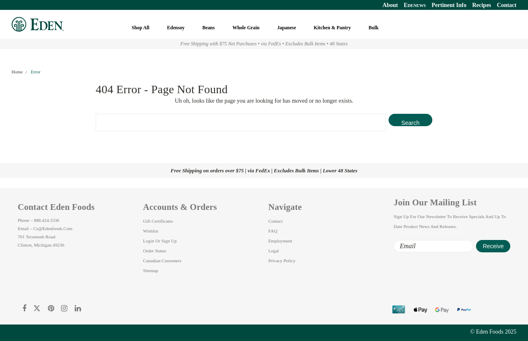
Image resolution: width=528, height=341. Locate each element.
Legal (274, 250)
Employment (280, 240)
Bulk (374, 28)
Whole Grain (246, 28)
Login (148, 240)
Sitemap (150, 270)
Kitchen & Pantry (333, 28)
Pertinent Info (448, 5)
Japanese (287, 28)
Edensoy (176, 28)
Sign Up (169, 240)
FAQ (273, 230)
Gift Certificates (158, 221)
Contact (506, 5)
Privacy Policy (282, 260)
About (390, 5)
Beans (209, 28)
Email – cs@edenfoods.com (45, 228)
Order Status (154, 250)
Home (17, 71)
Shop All (141, 28)
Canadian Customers (162, 260)
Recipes (481, 5)
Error (35, 71)
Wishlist (150, 230)
